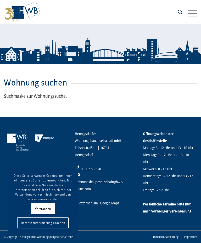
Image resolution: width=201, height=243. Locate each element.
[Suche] (177, 12)
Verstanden (43, 208)
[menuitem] (177, 12)
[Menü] (190, 12)
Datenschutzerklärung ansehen (43, 223)
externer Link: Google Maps (99, 203)
